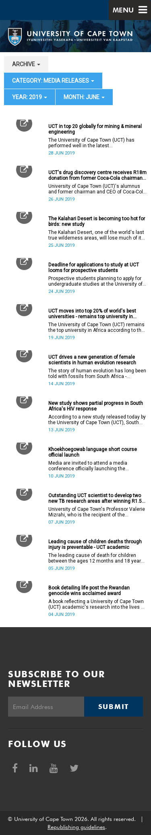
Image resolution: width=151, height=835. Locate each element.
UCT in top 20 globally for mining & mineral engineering (95, 129)
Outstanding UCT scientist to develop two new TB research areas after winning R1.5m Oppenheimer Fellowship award (97, 498)
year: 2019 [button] (29, 97)
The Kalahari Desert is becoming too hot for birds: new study (96, 221)
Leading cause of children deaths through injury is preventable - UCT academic (95, 544)
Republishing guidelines (76, 827)
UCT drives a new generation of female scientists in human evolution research (92, 360)
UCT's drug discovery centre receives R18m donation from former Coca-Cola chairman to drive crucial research (97, 175)
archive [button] (26, 64)
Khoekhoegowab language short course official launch (92, 452)
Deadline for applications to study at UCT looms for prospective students (93, 267)
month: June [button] (84, 97)
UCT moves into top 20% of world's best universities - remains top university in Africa (92, 313)
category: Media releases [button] (53, 80)
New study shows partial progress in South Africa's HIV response (95, 406)
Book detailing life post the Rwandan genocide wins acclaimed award (89, 590)
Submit (113, 707)
